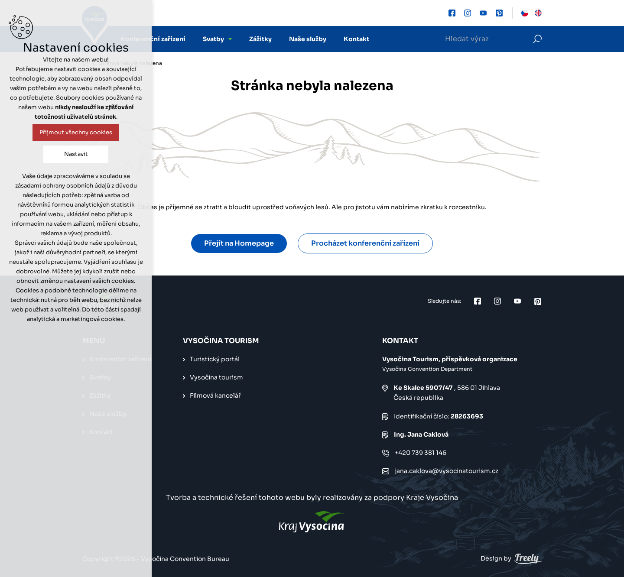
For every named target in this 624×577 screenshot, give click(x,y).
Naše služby (307, 39)
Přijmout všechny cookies (75, 132)
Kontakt (356, 39)
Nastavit (76, 154)
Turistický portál (215, 359)
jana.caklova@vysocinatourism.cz (446, 471)
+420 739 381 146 (420, 453)
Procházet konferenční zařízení (365, 243)
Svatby (213, 39)
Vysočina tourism (216, 377)
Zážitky (260, 39)
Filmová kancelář (215, 395)
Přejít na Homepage (239, 243)
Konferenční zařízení (152, 39)
